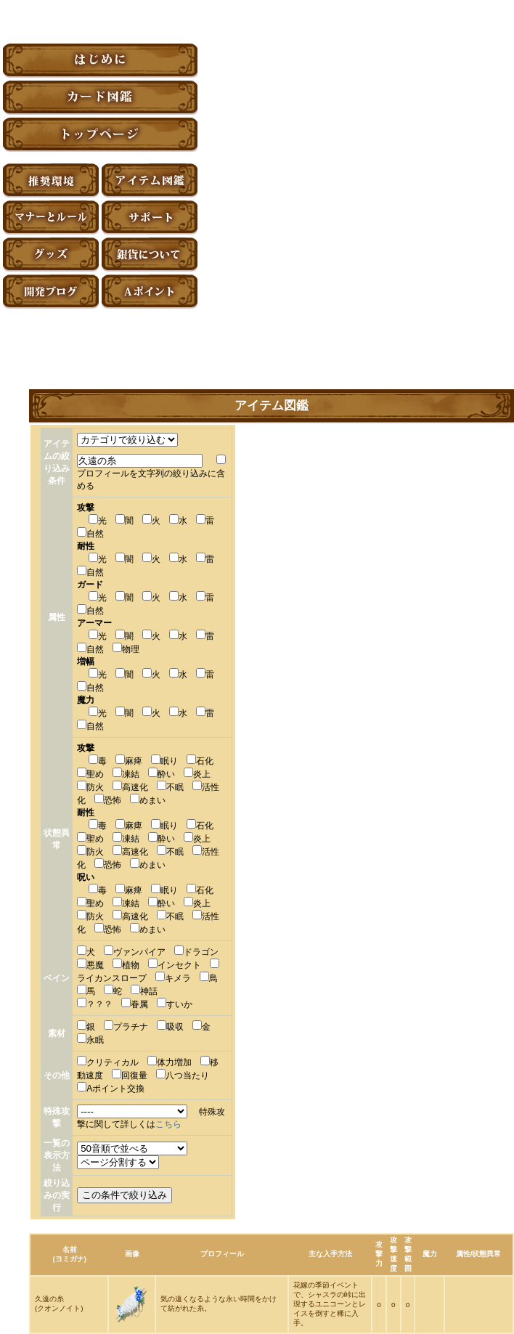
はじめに (100, 61)
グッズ (51, 254)
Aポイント (149, 291)
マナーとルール (51, 217)
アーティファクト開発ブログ (51, 291)
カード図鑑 (100, 98)
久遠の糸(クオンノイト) (59, 1303)
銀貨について (149, 254)
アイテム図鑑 (149, 180)
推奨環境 (51, 180)
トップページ (100, 135)
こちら (168, 1124)
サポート (149, 217)
